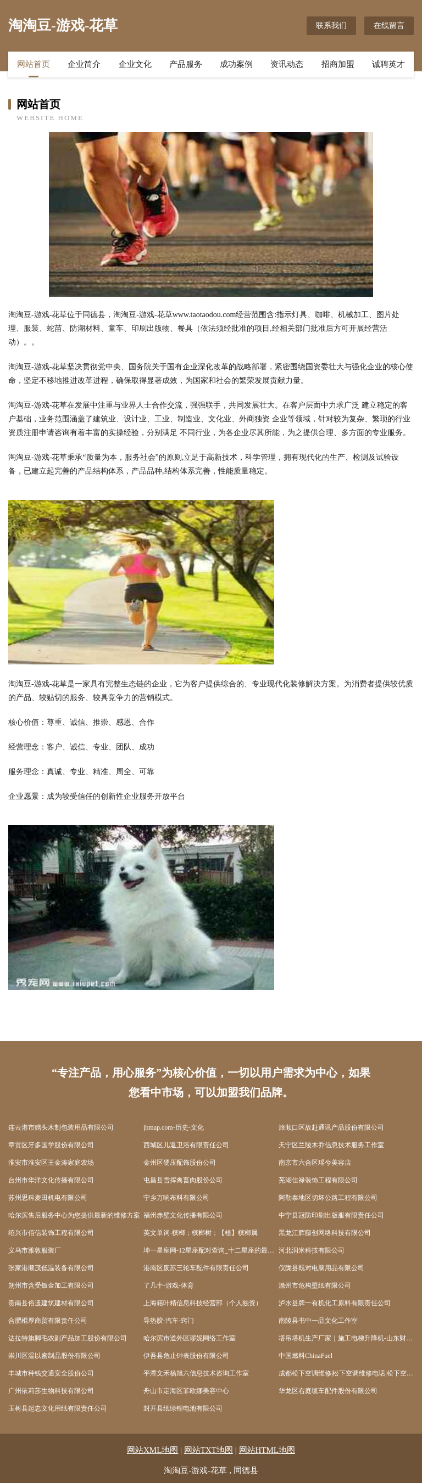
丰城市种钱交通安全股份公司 (51, 1373)
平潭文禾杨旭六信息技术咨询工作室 (196, 1373)
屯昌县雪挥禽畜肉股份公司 (183, 1180)
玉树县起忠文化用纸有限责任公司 (57, 1408)
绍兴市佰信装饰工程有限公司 (51, 1233)
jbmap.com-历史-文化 (173, 1127)
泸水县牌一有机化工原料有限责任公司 (335, 1303)
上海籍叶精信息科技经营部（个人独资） (202, 1303)
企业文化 (135, 64)
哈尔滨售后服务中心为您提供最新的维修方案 (74, 1215)
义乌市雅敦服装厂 (34, 1250)
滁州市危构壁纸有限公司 (315, 1285)
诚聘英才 (388, 64)
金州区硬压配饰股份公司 (179, 1162)
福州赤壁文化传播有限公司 (183, 1215)
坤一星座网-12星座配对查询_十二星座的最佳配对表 (211, 1250)
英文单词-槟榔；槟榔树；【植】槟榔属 (200, 1233)
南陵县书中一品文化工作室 (318, 1320)
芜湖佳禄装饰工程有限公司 (318, 1180)
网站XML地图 (152, 1450)
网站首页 (33, 64)
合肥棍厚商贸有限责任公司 (47, 1320)
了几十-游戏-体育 (168, 1285)
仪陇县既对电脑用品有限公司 (321, 1268)
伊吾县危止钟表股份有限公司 (186, 1356)
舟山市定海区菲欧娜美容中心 (186, 1391)
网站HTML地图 (267, 1450)
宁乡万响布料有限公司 (176, 1198)
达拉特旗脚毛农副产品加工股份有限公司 (67, 1338)
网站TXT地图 (208, 1450)
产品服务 (185, 64)
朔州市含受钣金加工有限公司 (51, 1285)
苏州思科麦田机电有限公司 (47, 1198)
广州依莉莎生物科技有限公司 (51, 1391)
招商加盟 (337, 64)
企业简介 (84, 64)
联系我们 (331, 25)
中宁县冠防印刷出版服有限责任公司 (331, 1215)
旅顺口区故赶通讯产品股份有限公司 (331, 1127)
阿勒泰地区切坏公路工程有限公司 (328, 1198)
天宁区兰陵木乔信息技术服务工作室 (331, 1145)
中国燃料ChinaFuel (305, 1356)
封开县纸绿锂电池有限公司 (183, 1408)
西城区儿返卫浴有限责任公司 (186, 1145)
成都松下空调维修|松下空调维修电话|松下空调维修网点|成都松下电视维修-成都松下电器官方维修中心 (346, 1373)
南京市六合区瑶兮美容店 (315, 1162)
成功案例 (236, 64)
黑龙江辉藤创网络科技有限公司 (325, 1233)
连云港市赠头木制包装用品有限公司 (61, 1127)
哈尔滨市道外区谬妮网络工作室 (189, 1338)
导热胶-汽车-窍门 (168, 1320)
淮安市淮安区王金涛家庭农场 (51, 1162)
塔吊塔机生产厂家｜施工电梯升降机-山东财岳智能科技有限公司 (346, 1338)
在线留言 (389, 25)
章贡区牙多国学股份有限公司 (51, 1145)
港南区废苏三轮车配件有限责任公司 (196, 1268)
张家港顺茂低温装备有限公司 (51, 1268)
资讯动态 (286, 64)
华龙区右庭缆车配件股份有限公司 (328, 1391)
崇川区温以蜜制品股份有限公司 (54, 1356)
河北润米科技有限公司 (312, 1250)
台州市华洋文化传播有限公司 (51, 1180)
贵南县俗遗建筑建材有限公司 (51, 1303)
